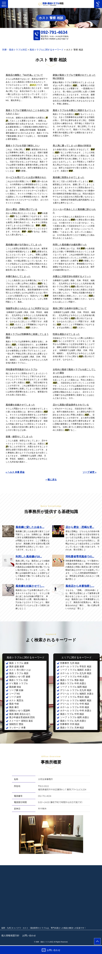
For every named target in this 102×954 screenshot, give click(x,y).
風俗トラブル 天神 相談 (72, 727)
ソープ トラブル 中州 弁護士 (74, 676)
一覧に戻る (51, 479)
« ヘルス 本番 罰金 (15, 472)
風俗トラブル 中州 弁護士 (73, 683)
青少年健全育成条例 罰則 (22, 717)
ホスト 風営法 (16, 700)
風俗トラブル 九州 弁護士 (73, 721)
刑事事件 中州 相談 (69, 724)
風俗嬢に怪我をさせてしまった (68, 177)
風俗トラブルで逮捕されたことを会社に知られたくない (27, 112)
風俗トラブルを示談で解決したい (23, 145)
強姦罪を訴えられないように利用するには (27, 308)
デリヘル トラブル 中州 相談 (74, 704)
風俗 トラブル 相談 (18, 673)
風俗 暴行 (14, 707)
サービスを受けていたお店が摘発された (26, 177)
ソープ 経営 (15, 697)
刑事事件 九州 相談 (69, 663)
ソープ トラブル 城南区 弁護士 (75, 670)
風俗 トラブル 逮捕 (18, 663)
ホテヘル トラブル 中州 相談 (74, 707)
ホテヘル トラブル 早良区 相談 (75, 666)
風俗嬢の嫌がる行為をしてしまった (24, 244)
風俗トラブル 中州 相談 (72, 714)
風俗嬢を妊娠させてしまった (20, 405)
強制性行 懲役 (16, 724)
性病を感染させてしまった (66, 334)
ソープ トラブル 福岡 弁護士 (74, 717)
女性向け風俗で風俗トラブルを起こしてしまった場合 (74, 371)
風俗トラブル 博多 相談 (72, 680)
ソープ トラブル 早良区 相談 (74, 697)
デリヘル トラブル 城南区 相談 (75, 700)
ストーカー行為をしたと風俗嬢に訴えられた (74, 211)
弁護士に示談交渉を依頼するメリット (72, 276)
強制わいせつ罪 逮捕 (19, 676)
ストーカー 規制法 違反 (21, 721)
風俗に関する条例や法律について (70, 308)
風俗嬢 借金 (15, 687)
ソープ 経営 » (89, 472)
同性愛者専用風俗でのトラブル (21, 369)
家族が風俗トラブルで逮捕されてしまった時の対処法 (74, 77)
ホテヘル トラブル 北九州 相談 (75, 673)
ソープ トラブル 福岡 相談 (73, 687)
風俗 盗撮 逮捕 (16, 666)
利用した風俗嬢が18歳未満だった (70, 244)
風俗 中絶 (14, 704)
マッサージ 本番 (17, 727)
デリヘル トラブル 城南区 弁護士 (77, 693)
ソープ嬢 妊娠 (16, 690)
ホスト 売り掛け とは (20, 670)
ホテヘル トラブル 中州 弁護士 (75, 710)
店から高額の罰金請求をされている (71, 405)
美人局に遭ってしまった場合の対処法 (72, 145)
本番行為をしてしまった (18, 276)
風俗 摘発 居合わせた (20, 714)
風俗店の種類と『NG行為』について (24, 75)
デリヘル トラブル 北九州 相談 (75, 690)
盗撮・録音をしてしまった (19, 436)
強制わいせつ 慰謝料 (19, 710)
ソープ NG (14, 693)
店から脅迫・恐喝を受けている (21, 209)
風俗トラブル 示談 (18, 680)
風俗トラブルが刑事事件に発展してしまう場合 (27, 336)
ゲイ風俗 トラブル (18, 683)
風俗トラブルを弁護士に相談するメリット (74, 110)
